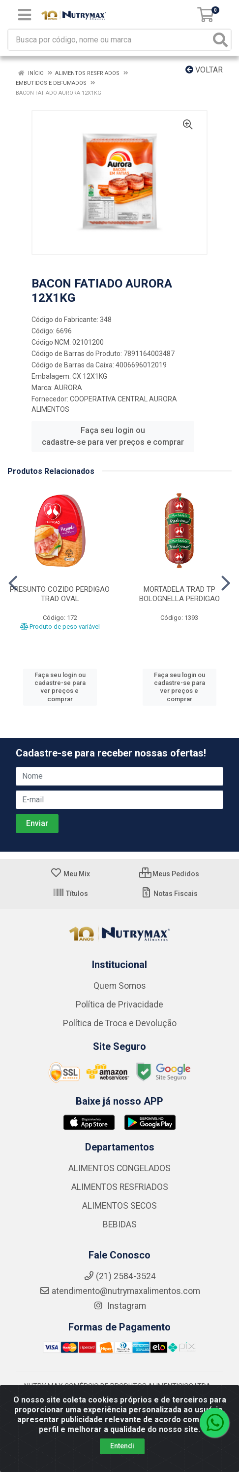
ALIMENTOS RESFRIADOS (119, 1187)
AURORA (68, 388)
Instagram (119, 1306)
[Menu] (24, 15)
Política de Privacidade (119, 1004)
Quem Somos (119, 986)
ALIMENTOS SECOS (119, 1206)
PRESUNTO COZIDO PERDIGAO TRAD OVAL (60, 594)
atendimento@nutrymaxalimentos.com (119, 1291)
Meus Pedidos (169, 874)
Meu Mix (70, 874)
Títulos (70, 894)
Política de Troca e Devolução (120, 1023)
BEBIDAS (120, 1224)
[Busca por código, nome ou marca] (109, 40)
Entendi (122, 1446)
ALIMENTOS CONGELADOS (119, 1168)
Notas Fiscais (169, 894)
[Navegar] (13, 583)
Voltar (204, 69)
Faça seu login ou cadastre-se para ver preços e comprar (113, 436)
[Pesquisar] (220, 40)
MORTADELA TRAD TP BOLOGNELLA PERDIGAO (179, 594)
